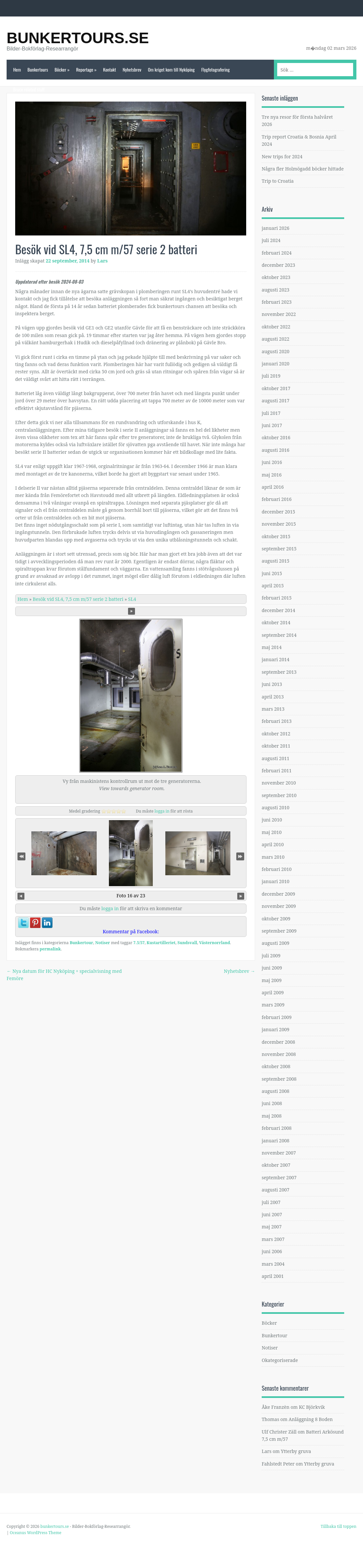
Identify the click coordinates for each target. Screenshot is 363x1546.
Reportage (86, 69)
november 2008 (279, 1054)
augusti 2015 (275, 561)
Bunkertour (81, 942)
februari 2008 (277, 1128)
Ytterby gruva (296, 1451)
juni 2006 (272, 1251)
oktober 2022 (276, 327)
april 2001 (273, 1276)
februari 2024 (277, 253)
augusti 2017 (275, 400)
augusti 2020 (275, 351)
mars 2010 (273, 857)
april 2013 (273, 697)
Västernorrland (214, 942)
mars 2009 (273, 1005)
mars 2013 (273, 709)
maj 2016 (271, 475)
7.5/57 (139, 942)
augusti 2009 (275, 943)
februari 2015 (277, 598)
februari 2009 (277, 1017)
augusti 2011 (275, 758)
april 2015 (273, 585)
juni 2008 (272, 1103)
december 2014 (278, 610)
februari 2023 (277, 302)
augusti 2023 (275, 290)
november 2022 (279, 314)
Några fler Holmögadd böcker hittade (303, 169)
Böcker (61, 69)
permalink (50, 949)
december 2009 (278, 894)
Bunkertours (37, 69)
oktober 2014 (276, 622)
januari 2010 (275, 881)
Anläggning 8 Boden (311, 1419)
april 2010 (273, 844)
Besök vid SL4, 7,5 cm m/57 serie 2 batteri (78, 599)
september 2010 (279, 795)
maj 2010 (271, 832)
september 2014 (279, 635)
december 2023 (278, 265)
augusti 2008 (275, 1091)
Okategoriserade (280, 1360)
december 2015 (278, 512)
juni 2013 (272, 684)
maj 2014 (271, 647)
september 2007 (279, 1177)
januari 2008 (275, 1140)
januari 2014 (275, 659)
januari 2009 (275, 1029)
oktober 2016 (276, 437)
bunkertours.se (78, 37)
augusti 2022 (275, 339)
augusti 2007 (275, 1190)
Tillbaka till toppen (338, 1526)
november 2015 (279, 524)
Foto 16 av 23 (130, 895)
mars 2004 (273, 1264)
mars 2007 (273, 1239)
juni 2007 (272, 1214)
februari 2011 (277, 770)
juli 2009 (271, 955)
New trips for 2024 (282, 156)
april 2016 (273, 487)
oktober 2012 (276, 733)
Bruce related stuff (29, 89)
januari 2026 (275, 228)
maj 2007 (271, 1226)
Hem (17, 69)
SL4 (132, 599)
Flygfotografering (215, 69)
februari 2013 (277, 721)
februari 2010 (277, 869)
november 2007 (279, 1153)
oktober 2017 (276, 388)
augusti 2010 (275, 807)
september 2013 (279, 672)
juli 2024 (271, 240)
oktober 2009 (276, 918)
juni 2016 (272, 462)
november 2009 (279, 906)
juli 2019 (271, 376)
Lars (102, 261)
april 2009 (273, 992)
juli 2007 (271, 1202)
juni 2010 (272, 820)
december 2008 (278, 1042)
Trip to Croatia (278, 181)
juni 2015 (272, 573)
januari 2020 (275, 363)
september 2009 (279, 931)
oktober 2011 (276, 746)
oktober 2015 (276, 536)
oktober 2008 (276, 1066)
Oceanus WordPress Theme (35, 1532)
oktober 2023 (276, 277)
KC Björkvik (312, 1407)
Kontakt (109, 69)
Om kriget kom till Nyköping (171, 69)
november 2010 (279, 783)
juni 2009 (272, 968)
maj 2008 (271, 1116)
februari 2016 (277, 499)
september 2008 (279, 1079)
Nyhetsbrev (132, 69)
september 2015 (279, 548)
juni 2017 (272, 425)
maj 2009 (271, 980)
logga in (161, 811)
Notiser (102, 942)
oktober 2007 (276, 1165)
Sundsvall (187, 942)
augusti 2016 (275, 450)
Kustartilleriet (161, 942)
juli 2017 (271, 413)
